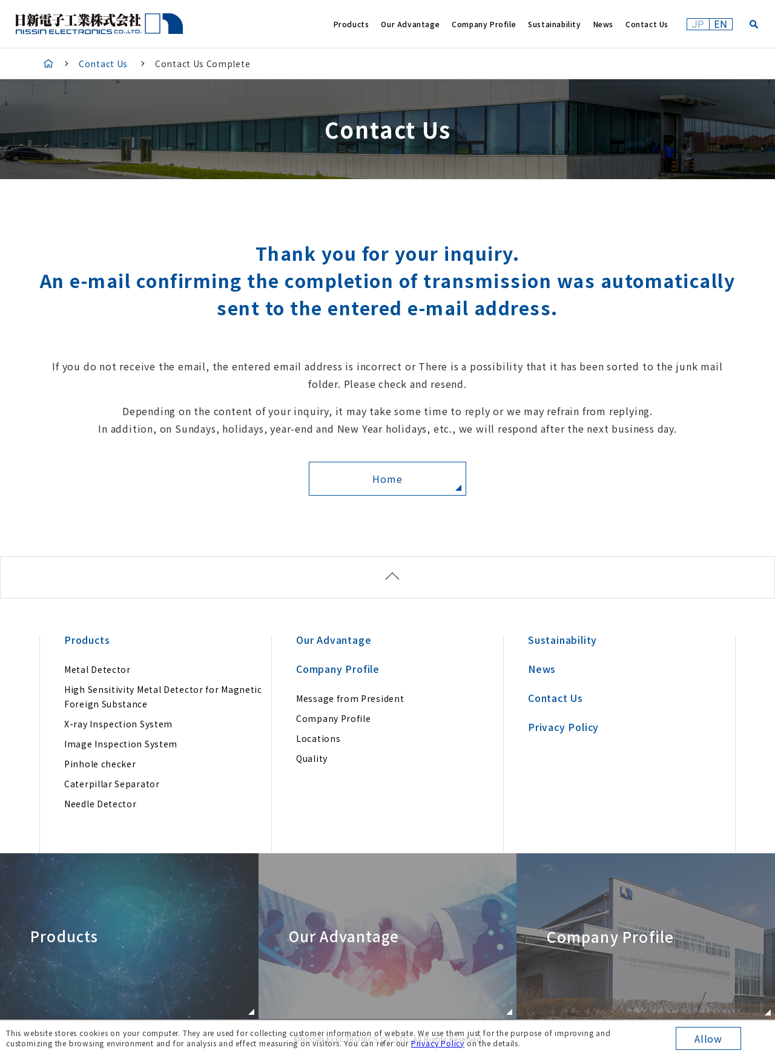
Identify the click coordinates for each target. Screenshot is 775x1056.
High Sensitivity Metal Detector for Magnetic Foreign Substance (163, 696)
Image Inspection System (120, 744)
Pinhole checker (100, 764)
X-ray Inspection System (118, 724)
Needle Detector (100, 804)
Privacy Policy (437, 1043)
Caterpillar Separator (112, 784)
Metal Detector (97, 669)
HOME (48, 63)
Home (387, 478)
